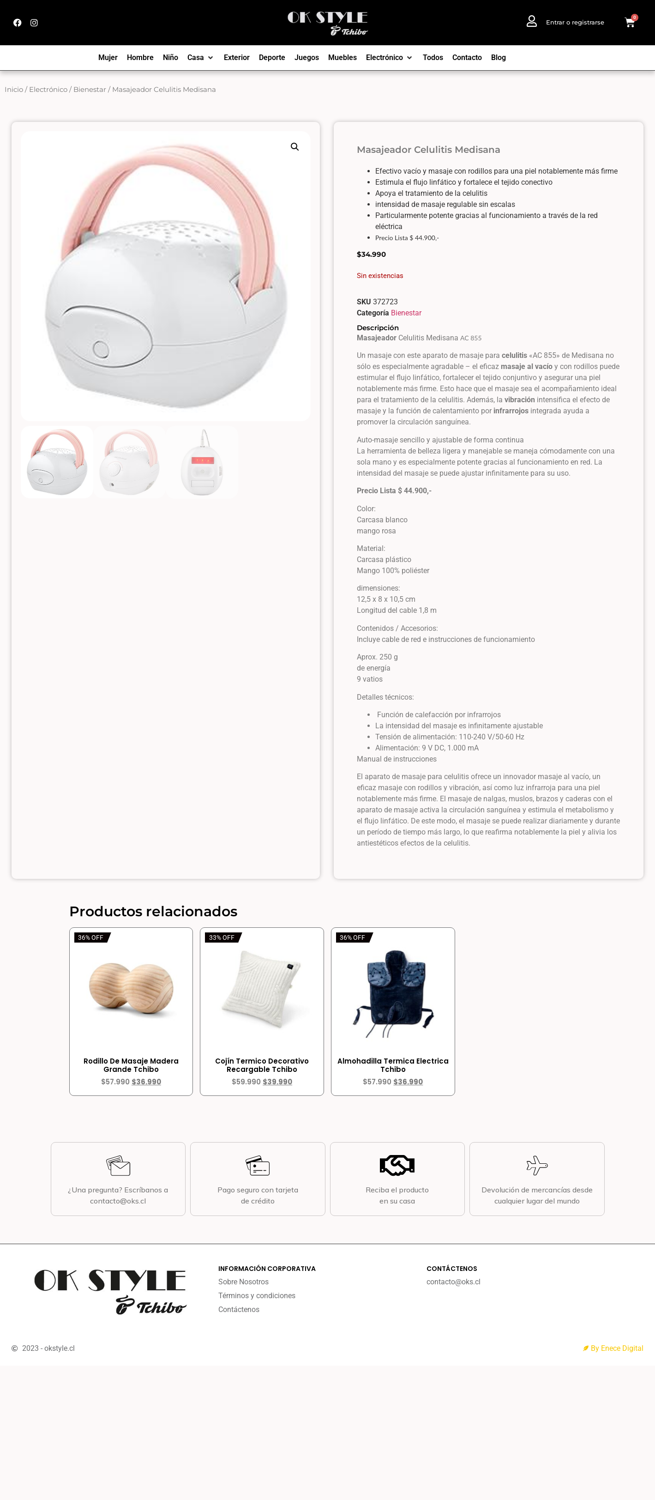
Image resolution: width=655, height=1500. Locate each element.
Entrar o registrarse (575, 22)
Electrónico (48, 89)
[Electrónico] (389, 58)
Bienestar (89, 89)
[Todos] (433, 58)
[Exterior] (236, 58)
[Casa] (201, 58)
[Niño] (170, 58)
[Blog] (499, 58)
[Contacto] (467, 58)
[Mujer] (108, 58)
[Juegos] (307, 58)
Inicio (14, 89)
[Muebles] (342, 58)
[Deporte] (272, 58)
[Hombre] (140, 58)
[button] (295, 147)
